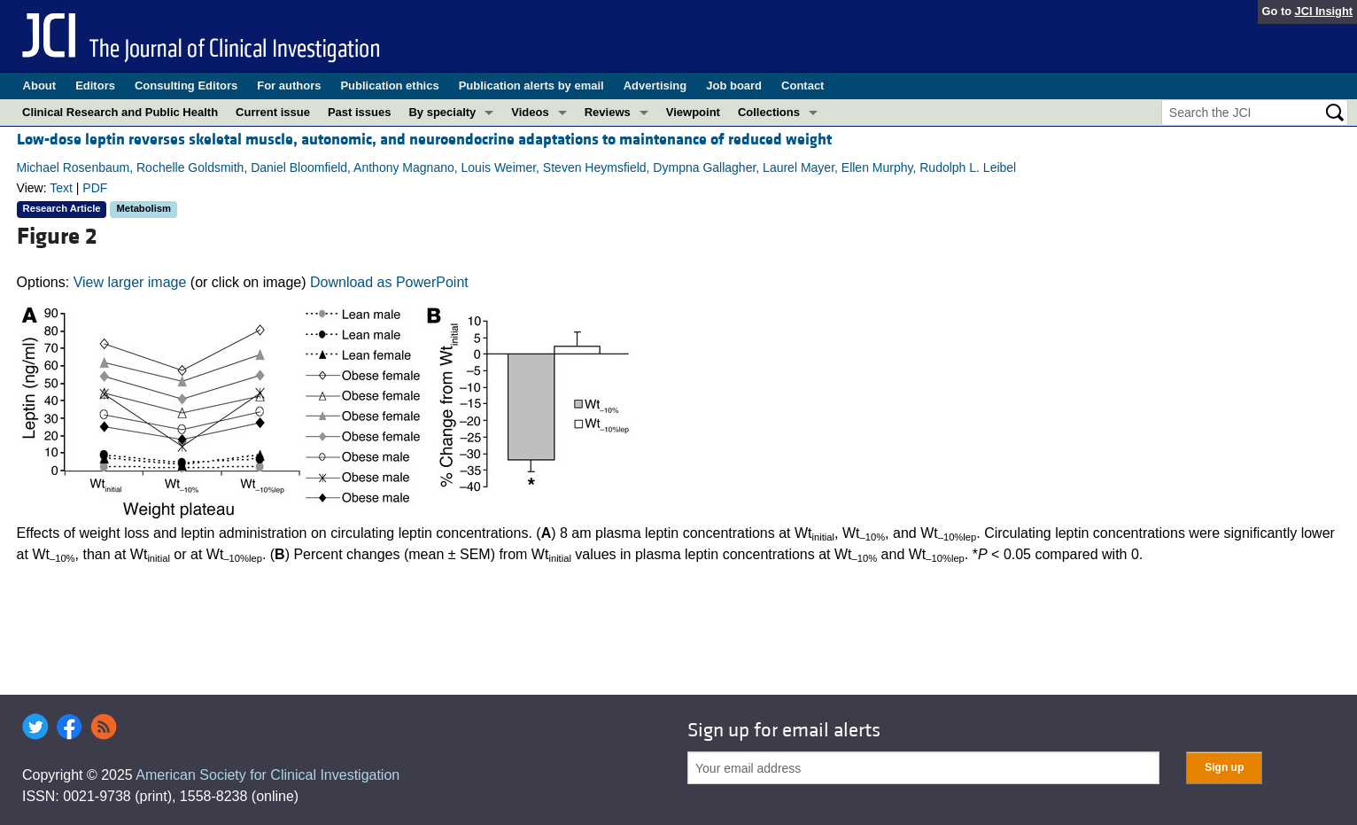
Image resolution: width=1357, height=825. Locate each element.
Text (61, 188)
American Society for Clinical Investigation (267, 774)
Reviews (608, 112)
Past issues (360, 112)
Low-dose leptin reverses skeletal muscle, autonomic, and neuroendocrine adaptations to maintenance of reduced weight (424, 139)
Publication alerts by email (531, 85)
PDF (94, 188)
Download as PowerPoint (389, 282)
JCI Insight (1324, 11)
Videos (529, 112)
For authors (289, 85)
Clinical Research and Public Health (120, 112)
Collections (769, 112)
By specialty (442, 112)
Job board (734, 85)
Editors (95, 85)
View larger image (130, 282)
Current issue (273, 112)
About (40, 85)
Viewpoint (693, 112)
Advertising (655, 85)
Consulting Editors (186, 85)
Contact (802, 85)
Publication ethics (389, 85)
